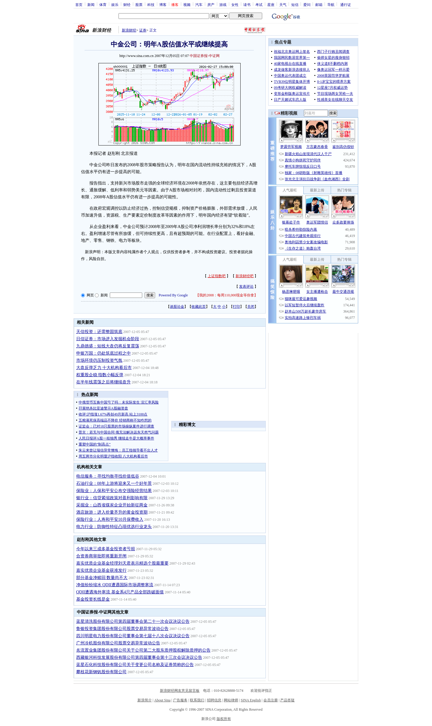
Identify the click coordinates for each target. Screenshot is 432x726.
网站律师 (231, 700)
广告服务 (180, 700)
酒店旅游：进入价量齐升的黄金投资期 (112, 512)
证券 (142, 30)
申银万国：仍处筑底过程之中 (103, 353)
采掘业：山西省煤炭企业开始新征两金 (112, 505)
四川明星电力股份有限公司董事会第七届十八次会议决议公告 (133, 636)
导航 (330, 4)
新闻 (90, 4)
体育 (102, 4)
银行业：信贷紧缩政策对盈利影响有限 (112, 498)
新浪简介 (144, 700)
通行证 (345, 4)
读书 (246, 4)
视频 (186, 4)
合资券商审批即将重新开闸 (101, 556)
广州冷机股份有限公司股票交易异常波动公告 (118, 643)
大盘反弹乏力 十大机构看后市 (104, 367)
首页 (78, 4)
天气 (282, 4)
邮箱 (318, 4)
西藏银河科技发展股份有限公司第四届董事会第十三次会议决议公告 (139, 657)
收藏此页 (198, 306)
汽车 (198, 4)
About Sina (162, 700)
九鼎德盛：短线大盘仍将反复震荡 (107, 346)
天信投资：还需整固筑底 (99, 331)
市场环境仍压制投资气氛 (99, 360)
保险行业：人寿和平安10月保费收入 (109, 519)
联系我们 (197, 700)
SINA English (251, 700)
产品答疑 (287, 700)
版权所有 (224, 719)
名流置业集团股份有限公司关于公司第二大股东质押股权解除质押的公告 (143, 650)
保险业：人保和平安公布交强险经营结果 (114, 490)
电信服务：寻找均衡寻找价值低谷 (107, 476)
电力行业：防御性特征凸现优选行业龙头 (114, 526)
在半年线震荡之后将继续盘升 (103, 382)
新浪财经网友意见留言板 (180, 690)
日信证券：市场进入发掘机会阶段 (107, 339)
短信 (294, 4)
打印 (236, 306)
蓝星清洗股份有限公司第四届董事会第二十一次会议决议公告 (133, 621)
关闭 (250, 306)
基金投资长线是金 (93, 599)
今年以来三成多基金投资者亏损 (105, 549)
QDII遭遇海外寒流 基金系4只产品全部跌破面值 (120, 592)
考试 (258, 4)
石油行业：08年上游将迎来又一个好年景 (114, 483)
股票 (138, 4)
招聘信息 (214, 700)
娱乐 (114, 4)
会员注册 (270, 700)
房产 (210, 4)
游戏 (222, 4)
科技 (150, 4)
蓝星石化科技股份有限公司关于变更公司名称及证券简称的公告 (135, 664)
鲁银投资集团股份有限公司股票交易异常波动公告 (122, 628)
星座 (270, 4)
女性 (234, 4)
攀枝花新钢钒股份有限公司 (101, 672)
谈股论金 (177, 306)
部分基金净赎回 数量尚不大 (102, 577)
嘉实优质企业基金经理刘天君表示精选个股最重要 (122, 563)
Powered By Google (173, 295)
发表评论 (246, 286)
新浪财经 (129, 30)
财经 (126, 4)
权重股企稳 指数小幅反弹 (100, 375)
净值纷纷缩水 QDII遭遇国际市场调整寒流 (114, 585)
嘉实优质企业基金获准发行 (101, 570)
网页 (90, 295)
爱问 (306, 4)
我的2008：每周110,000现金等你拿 (226, 295)
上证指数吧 (217, 276)
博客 (162, 4)
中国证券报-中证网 (205, 56)
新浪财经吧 (245, 276)
